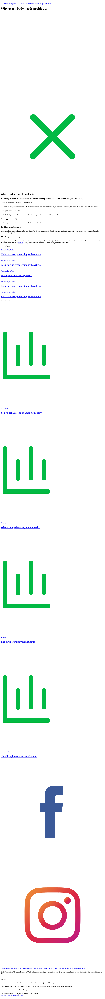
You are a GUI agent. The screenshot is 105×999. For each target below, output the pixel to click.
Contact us (4, 968)
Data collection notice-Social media (66, 968)
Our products (13, 3)
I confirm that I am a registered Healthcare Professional (21, 993)
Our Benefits (5, 3)
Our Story (21, 3)
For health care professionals (41, 3)
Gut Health (28, 3)
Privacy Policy (34, 968)
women (20, 243)
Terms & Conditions (17, 968)
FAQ (9, 968)
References (81, 968)
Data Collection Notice (46, 968)
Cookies (27, 968)
